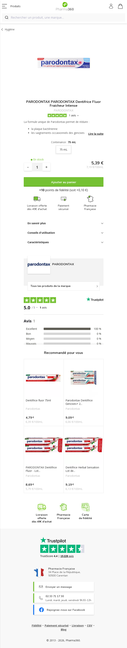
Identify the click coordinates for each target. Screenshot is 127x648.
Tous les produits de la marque (50, 286)
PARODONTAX (63, 110)
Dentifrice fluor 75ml (38, 400)
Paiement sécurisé (57, 625)
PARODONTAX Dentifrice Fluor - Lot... (41, 469)
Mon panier (120, 7)
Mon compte (111, 6)
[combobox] (63, 17)
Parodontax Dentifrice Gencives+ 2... (79, 402)
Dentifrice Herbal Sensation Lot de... (82, 469)
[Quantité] (37, 167)
